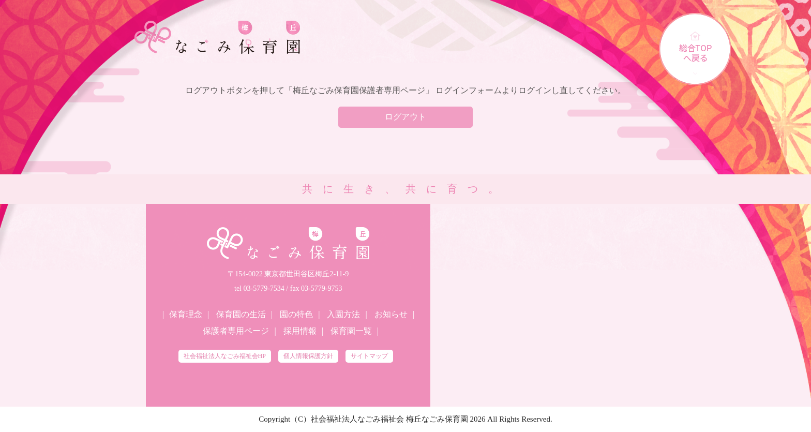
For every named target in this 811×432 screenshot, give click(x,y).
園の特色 (296, 314)
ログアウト (405, 116)
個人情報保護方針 (308, 356)
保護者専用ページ (236, 330)
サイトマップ (369, 356)
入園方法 (343, 314)
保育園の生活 (241, 314)
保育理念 (185, 314)
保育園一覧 (351, 330)
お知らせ (391, 314)
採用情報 (300, 330)
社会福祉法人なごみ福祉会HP (225, 356)
